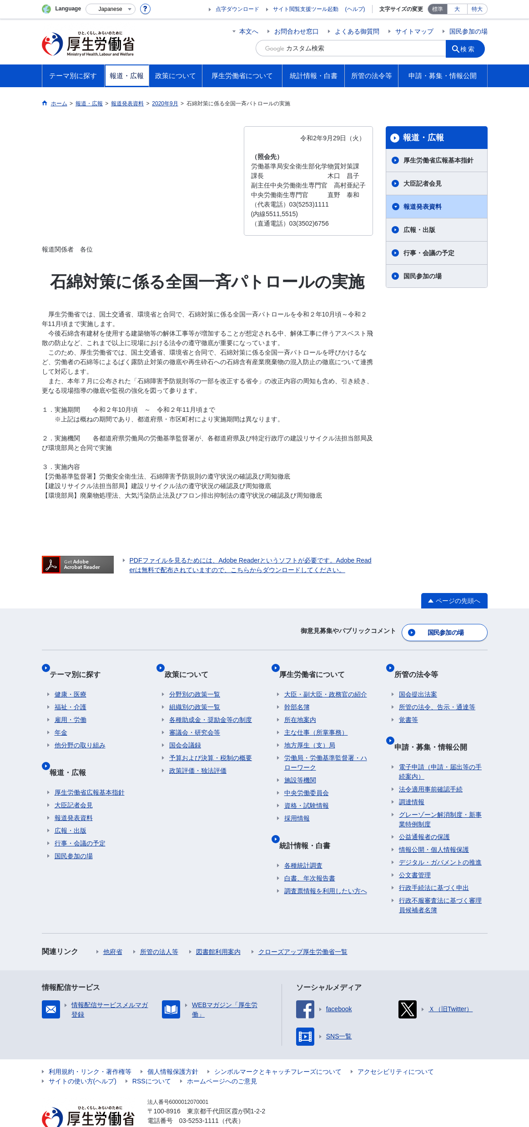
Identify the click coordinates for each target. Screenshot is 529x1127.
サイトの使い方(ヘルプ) (82, 1055)
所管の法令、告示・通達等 (437, 692)
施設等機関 (300, 765)
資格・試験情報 (306, 791)
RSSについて (151, 1055)
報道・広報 (423, 137)
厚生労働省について (317, 664)
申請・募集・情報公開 (435, 726)
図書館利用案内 (218, 926)
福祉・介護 (70, 692)
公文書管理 (415, 849)
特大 (477, 9)
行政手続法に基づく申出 (434, 862)
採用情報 (297, 803)
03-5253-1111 (199, 1095)
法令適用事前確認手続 (431, 763)
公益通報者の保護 (424, 811)
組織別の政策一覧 (194, 692)
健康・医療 (70, 679)
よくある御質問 (357, 31)
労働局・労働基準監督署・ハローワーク (325, 748)
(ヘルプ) (355, 9)
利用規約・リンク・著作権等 (90, 1046)
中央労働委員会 (306, 778)
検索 (471, 48)
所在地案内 (300, 705)
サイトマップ (414, 31)
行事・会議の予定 (428, 253)
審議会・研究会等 (194, 718)
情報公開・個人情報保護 (434, 824)
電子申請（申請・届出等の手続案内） (440, 746)
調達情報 (411, 776)
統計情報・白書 (309, 825)
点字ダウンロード (237, 9)
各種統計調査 (303, 840)
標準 (437, 9)
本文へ (248, 31)
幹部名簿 (297, 692)
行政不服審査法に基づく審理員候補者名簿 (440, 879)
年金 (61, 718)
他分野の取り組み (80, 730)
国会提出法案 (418, 679)
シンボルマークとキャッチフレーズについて (278, 1046)
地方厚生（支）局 (309, 730)
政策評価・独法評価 (198, 756)
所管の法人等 (159, 926)
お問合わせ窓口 (296, 31)
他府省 (112, 926)
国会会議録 (185, 730)
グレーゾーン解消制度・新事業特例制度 (440, 794)
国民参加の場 (468, 31)
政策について (191, 664)
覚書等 (408, 705)
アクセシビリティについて (396, 1046)
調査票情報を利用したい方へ (325, 865)
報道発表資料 (422, 206)
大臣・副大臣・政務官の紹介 (325, 679)
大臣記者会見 (422, 183)
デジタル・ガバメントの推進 (440, 836)
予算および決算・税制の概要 (210, 743)
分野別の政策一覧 (194, 679)
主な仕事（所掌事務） (316, 718)
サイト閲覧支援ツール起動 (305, 9)
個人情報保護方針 (172, 1046)
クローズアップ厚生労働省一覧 (303, 926)
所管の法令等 (421, 664)
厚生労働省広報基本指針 (438, 160)
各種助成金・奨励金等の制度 (210, 705)
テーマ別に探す (80, 664)
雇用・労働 (70, 705)
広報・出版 (419, 229)
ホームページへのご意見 (222, 1055)
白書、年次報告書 (309, 852)
